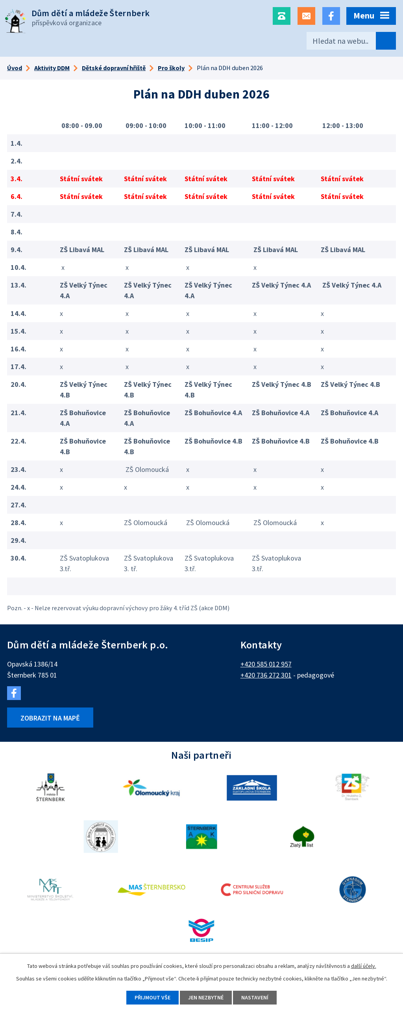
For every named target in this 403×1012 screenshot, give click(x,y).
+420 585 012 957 (266, 663)
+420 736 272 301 (266, 675)
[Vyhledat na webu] (351, 41)
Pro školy (171, 68)
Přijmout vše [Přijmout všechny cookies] (152, 997)
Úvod (14, 68)
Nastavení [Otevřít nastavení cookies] (254, 997)
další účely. (363, 965)
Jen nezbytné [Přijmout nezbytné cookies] (206, 997)
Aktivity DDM (52, 68)
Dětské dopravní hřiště (114, 68)
